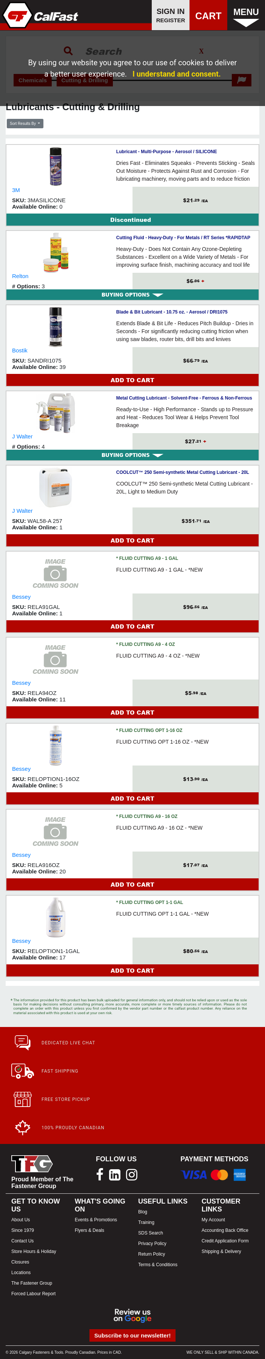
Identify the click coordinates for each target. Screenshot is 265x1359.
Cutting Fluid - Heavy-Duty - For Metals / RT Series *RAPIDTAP (183, 237)
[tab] (132, 294)
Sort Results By (23, 123)
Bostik (20, 350)
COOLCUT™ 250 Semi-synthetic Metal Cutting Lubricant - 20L (182, 472)
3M (16, 190)
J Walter (22, 436)
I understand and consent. (176, 73)
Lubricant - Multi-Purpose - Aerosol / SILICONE (166, 151)
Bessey (21, 596)
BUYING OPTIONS (132, 294)
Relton (20, 276)
